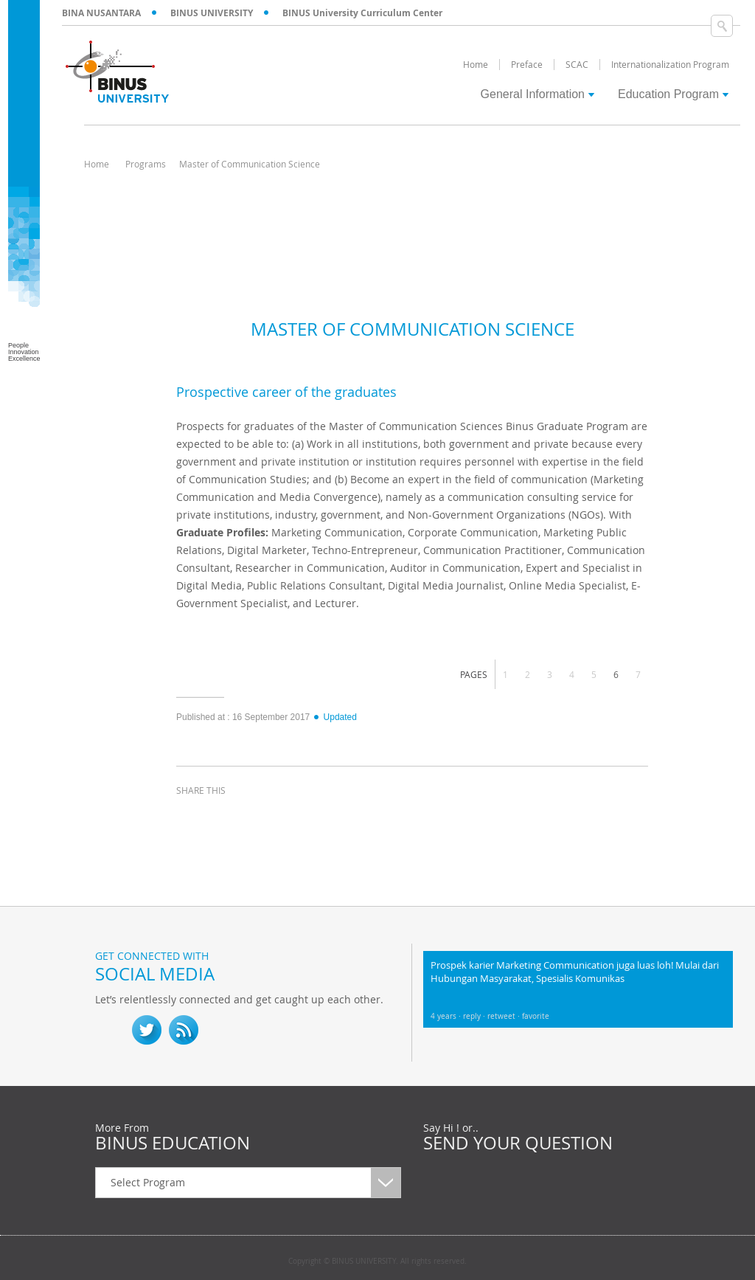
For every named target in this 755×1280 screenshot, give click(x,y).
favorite (535, 1016)
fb (110, 1030)
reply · (475, 1016)
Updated (335, 717)
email (301, 817)
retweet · (504, 1016)
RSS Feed (183, 1030)
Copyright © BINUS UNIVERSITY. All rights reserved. (377, 1261)
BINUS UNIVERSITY (211, 13)
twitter (228, 817)
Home (96, 164)
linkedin (264, 817)
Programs (145, 164)
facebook (191, 817)
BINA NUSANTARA (101, 13)
